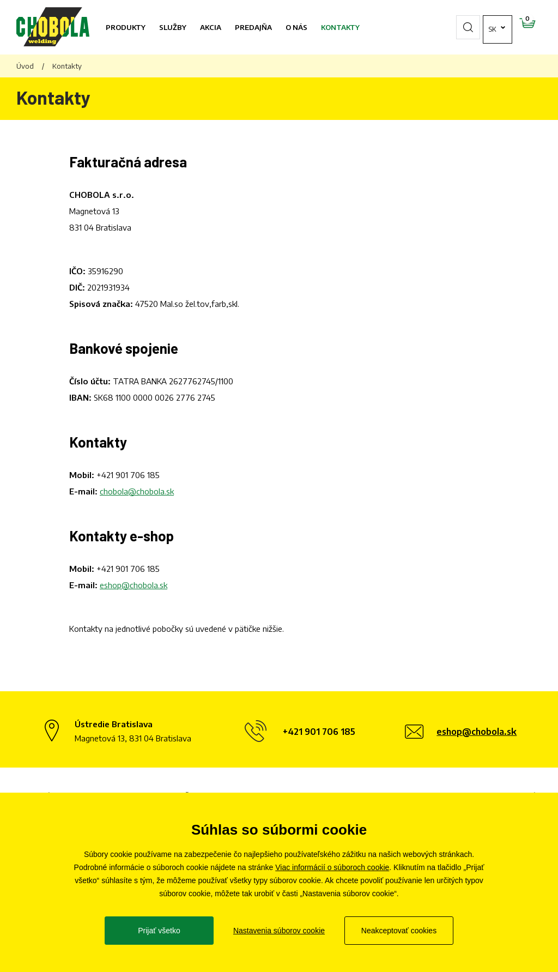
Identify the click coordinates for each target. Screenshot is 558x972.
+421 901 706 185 (128, 475)
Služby (172, 27)
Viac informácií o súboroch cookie (332, 867)
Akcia (210, 27)
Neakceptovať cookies (398, 930)
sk (460, 27)
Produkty (125, 27)
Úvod (25, 66)
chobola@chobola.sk (137, 491)
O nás (296, 27)
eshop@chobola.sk (133, 585)
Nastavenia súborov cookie (279, 930)
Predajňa (253, 27)
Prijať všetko (159, 930)
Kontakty (340, 27)
